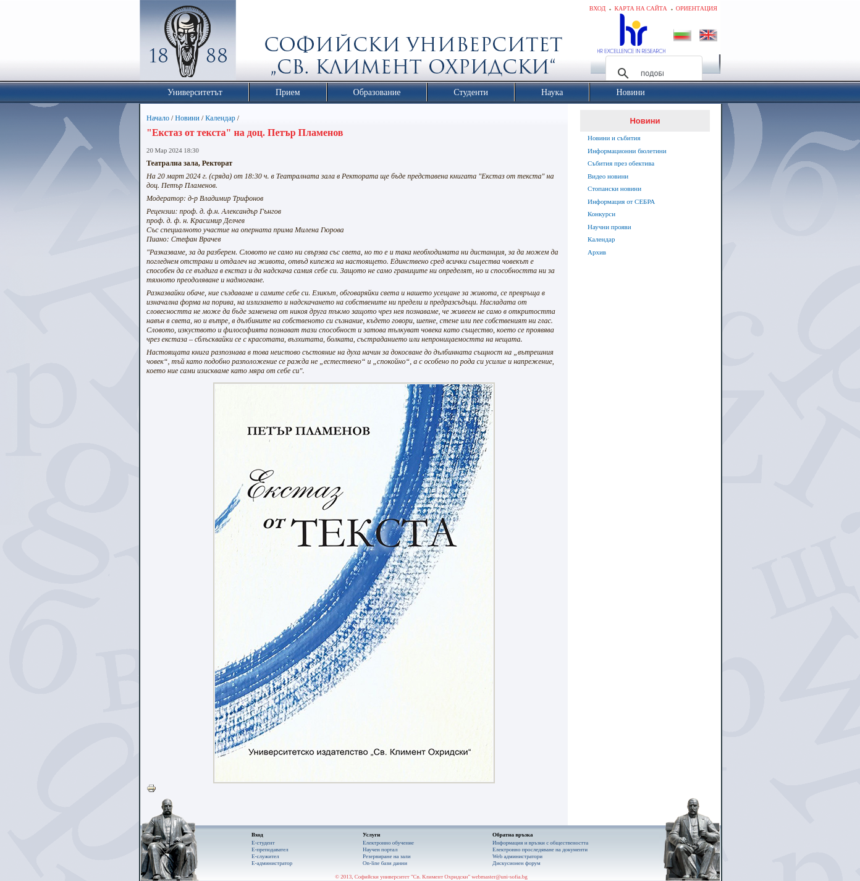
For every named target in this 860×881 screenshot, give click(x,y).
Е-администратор (271, 863)
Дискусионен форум (516, 863)
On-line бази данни (385, 863)
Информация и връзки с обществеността (540, 843)
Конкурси (601, 213)
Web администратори (517, 856)
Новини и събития (614, 137)
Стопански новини (614, 188)
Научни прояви (609, 226)
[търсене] (652, 73)
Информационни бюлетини (627, 150)
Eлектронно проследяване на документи (540, 849)
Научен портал (380, 849)
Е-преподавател (270, 849)
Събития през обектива (621, 163)
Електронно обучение (388, 843)
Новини (187, 118)
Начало (157, 118)
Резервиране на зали (387, 856)
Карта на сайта (640, 8)
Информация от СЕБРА (621, 201)
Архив (597, 252)
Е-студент (263, 843)
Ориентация (696, 8)
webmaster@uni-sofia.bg (499, 877)
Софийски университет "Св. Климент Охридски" (258, 43)
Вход (597, 8)
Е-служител (265, 856)
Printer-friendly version (154, 789)
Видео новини (608, 176)
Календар (220, 118)
